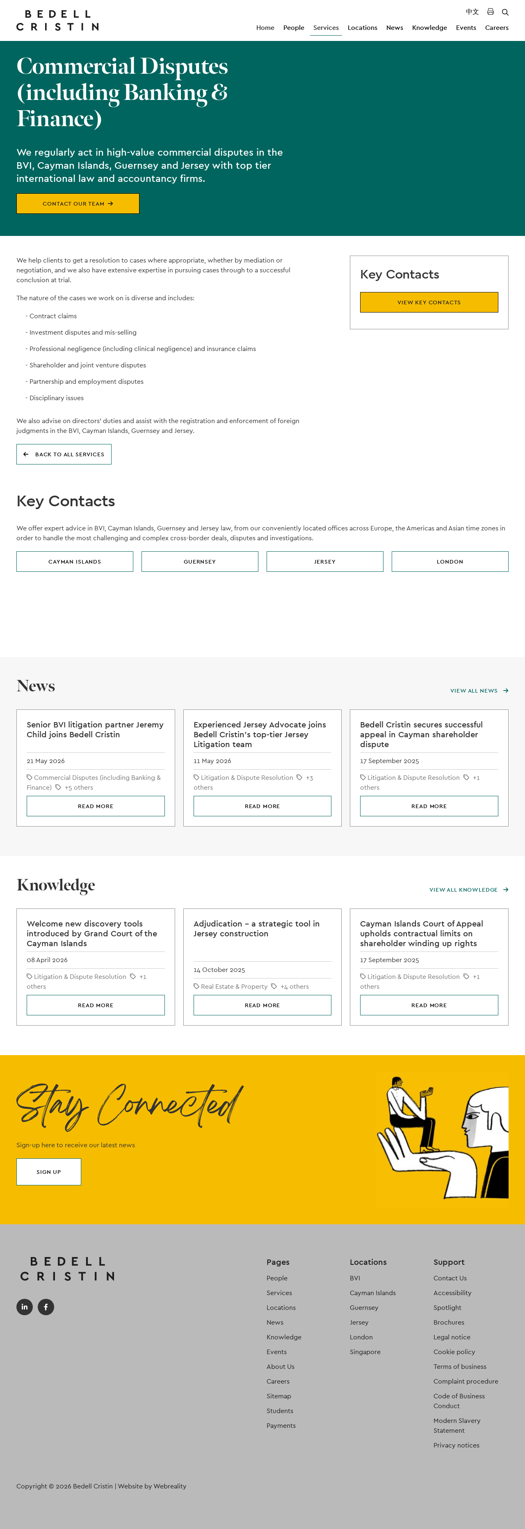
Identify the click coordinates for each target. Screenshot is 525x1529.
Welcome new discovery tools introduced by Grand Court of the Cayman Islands (92, 933)
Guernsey (200, 561)
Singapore (365, 1352)
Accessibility (453, 1293)
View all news (479, 690)
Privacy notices (456, 1445)
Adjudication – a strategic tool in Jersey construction (257, 928)
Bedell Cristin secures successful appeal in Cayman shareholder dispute (421, 734)
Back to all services (64, 454)
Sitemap (279, 1396)
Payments (281, 1425)
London (450, 561)
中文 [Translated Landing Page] (472, 11)
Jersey (325, 561)
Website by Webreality (152, 1486)
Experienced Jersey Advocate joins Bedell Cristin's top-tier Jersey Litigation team (260, 734)
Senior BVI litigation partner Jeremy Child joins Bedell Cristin (95, 729)
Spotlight (447, 1307)
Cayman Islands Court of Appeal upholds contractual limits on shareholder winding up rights (421, 933)
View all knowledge (469, 889)
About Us (280, 1366)
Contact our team (78, 203)
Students (280, 1411)
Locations (362, 27)
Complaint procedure (466, 1381)
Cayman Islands (74, 561)
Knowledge (429, 27)
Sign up (49, 1172)
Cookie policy (454, 1352)
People (293, 27)
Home (265, 27)
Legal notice (452, 1337)
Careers (497, 27)
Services (326, 27)
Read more (96, 806)
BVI (355, 1278)
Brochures (449, 1322)
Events (466, 27)
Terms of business (460, 1366)
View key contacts (429, 302)
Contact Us (450, 1278)
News (394, 27)
